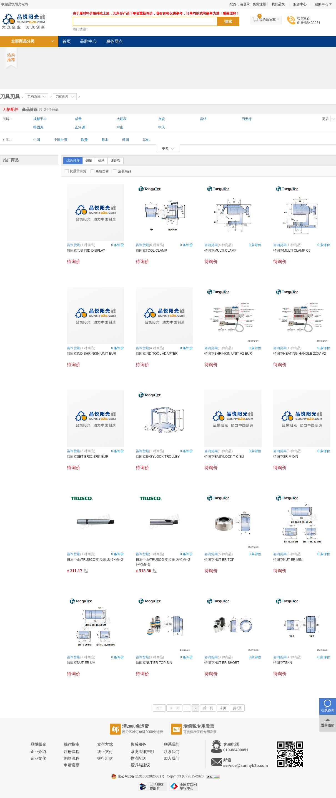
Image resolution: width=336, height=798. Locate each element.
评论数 (116, 160)
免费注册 (259, 4)
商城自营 (100, 171)
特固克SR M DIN (285, 457)
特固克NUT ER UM (81, 663)
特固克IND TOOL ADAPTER (157, 354)
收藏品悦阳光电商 (14, 4)
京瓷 (161, 119)
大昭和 (122, 119)
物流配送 (138, 758)
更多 (329, 118)
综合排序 (73, 160)
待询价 (73, 261)
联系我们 (171, 752)
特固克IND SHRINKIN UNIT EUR (91, 354)
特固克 (38, 127)
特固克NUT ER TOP (219, 560)
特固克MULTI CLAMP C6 (291, 250)
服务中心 (300, 4)
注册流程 (71, 752)
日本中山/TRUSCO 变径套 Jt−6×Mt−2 (95, 560)
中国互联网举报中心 (183, 786)
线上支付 (105, 752)
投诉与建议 (140, 765)
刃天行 (247, 119)
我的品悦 (278, 4)
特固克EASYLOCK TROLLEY (158, 457)
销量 (89, 160)
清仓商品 (122, 171)
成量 (78, 119)
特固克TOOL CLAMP (151, 250)
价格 (101, 160)
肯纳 (203, 119)
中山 (120, 127)
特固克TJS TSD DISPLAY (86, 250)
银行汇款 (105, 758)
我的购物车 (267, 20)
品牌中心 (88, 41)
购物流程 (71, 758)
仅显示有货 (75, 171)
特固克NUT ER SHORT (221, 663)
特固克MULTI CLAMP (220, 250)
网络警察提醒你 (152, 786)
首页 (66, 41)
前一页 (174, 708)
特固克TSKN (282, 663)
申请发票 (71, 765)
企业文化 (38, 758)
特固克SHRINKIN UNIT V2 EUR (228, 354)
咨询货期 (73, 245)
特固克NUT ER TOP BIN (154, 663)
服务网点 (114, 41)
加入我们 (171, 758)
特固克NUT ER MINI (288, 560)
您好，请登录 (240, 4)
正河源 (80, 127)
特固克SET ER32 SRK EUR (87, 457)
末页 (223, 708)
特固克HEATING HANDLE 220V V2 (299, 354)
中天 (161, 127)
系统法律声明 (142, 752)
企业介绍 (38, 752)
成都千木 (40, 119)
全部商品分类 (22, 41)
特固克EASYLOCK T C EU (224, 457)
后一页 (208, 708)
